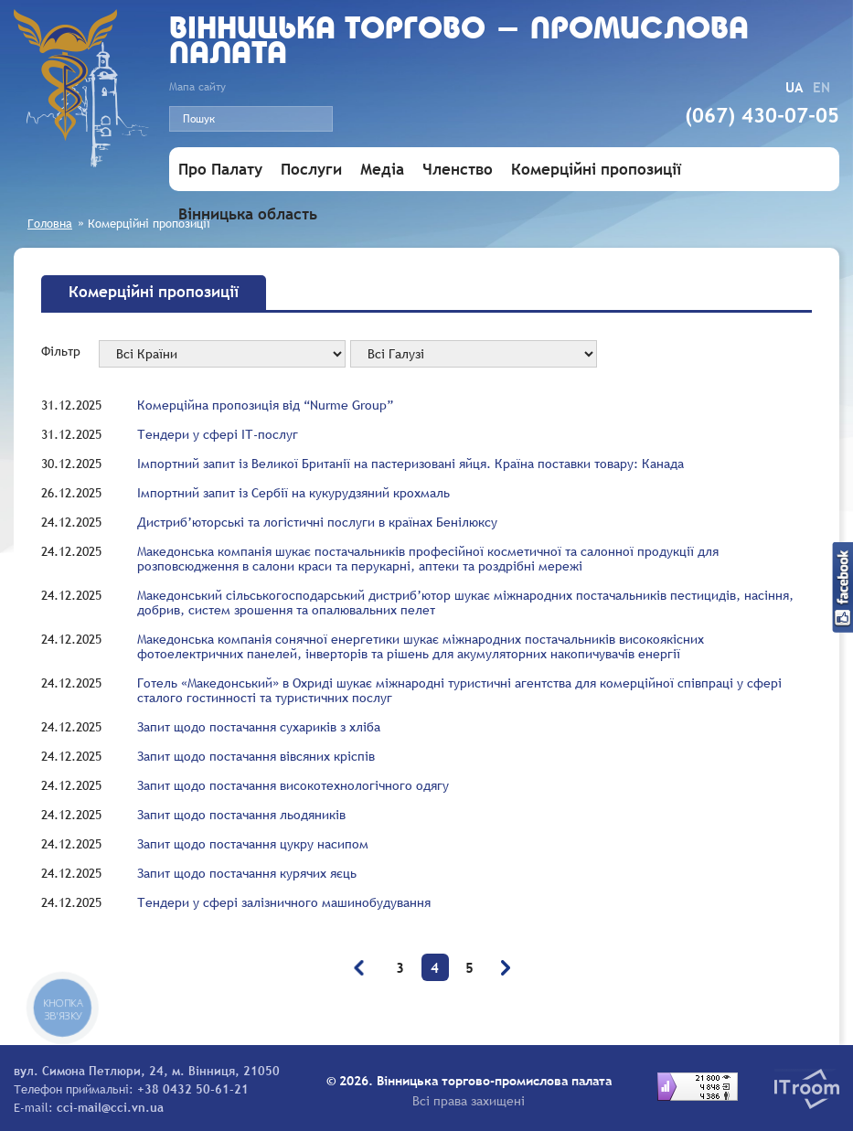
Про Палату (220, 169)
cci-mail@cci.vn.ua (110, 1107)
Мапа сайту (197, 86)
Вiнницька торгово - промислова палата (459, 43)
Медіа (382, 169)
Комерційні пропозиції (596, 169)
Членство (457, 169)
